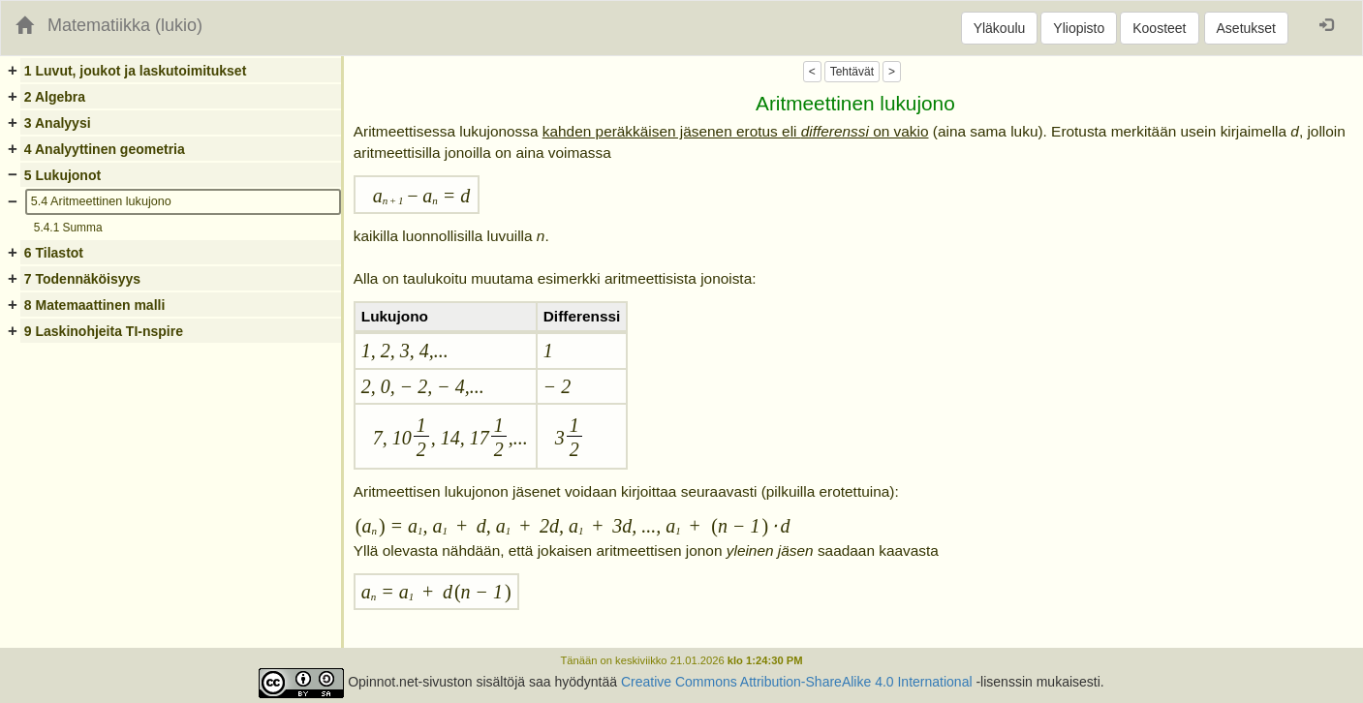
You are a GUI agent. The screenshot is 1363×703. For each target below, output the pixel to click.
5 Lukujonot (62, 175)
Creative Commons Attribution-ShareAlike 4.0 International (797, 682)
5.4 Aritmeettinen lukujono (101, 201)
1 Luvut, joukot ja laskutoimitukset (135, 70)
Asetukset (1246, 28)
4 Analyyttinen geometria (104, 149)
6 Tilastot (53, 252)
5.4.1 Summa (68, 227)
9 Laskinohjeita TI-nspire (103, 331)
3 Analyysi (57, 123)
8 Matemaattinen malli (95, 305)
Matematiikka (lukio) (124, 25)
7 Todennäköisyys (82, 279)
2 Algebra (54, 97)
